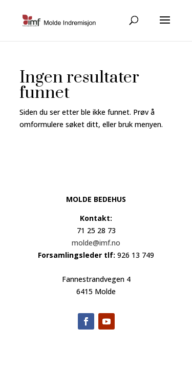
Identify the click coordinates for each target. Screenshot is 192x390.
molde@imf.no (96, 243)
